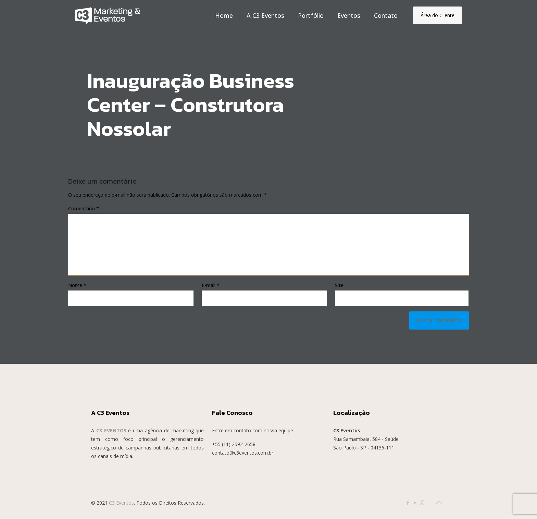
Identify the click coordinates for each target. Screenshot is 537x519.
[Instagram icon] (422, 502)
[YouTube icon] (414, 502)
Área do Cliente (437, 15)
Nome (77, 285)
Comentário (83, 208)
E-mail (211, 285)
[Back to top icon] (439, 502)
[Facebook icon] (407, 502)
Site (339, 285)
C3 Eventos (121, 502)
